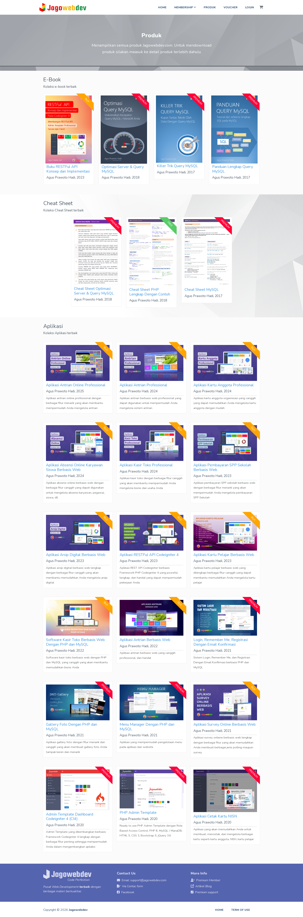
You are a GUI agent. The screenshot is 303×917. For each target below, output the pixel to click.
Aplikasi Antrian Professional (143, 385)
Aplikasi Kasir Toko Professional (146, 465)
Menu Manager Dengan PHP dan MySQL (147, 726)
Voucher (230, 7)
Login (249, 7)
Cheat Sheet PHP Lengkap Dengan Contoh (149, 292)
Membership (185, 7)
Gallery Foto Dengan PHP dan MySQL (71, 726)
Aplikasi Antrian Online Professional (76, 385)
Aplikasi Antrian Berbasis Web (145, 639)
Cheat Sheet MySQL (202, 289)
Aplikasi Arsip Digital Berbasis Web (75, 554)
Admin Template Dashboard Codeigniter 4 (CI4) (69, 816)
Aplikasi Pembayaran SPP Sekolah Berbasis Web (222, 467)
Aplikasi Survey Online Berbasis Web (224, 724)
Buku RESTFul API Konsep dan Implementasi (68, 169)
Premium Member (208, 880)
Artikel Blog (203, 886)
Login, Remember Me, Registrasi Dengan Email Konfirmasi (220, 642)
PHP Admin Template (138, 812)
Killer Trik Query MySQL (177, 166)
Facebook (127, 892)
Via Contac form (132, 886)
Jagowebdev (78, 910)
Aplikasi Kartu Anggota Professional (223, 385)
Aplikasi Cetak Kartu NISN (215, 816)
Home (162, 7)
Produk (210, 7)
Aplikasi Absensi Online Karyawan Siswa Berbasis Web (74, 467)
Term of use (240, 910)
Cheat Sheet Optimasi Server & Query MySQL (94, 291)
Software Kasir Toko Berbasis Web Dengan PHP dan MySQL (75, 642)
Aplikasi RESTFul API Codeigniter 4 (149, 554)
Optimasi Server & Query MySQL (123, 169)
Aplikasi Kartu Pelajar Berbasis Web (223, 554)
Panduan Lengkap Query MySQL (232, 169)
